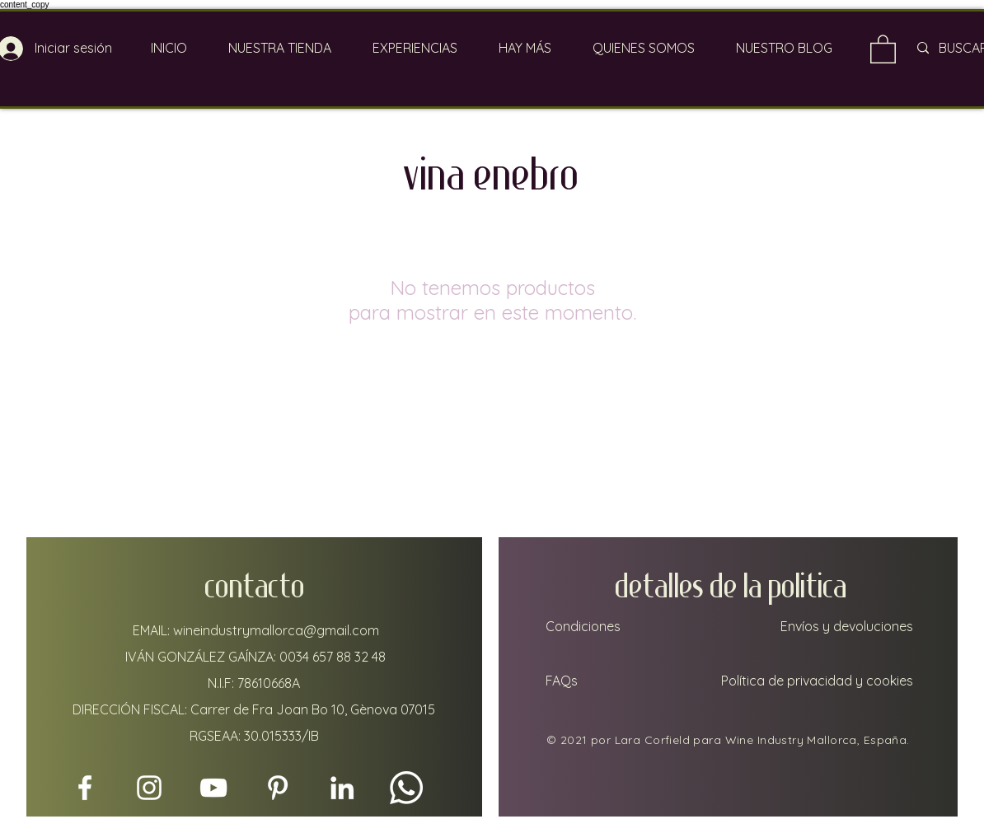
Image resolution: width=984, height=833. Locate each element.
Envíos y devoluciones (846, 626)
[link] (883, 48)
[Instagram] (149, 787)
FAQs (560, 680)
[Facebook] (84, 787)
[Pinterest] (277, 787)
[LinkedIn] (342, 787)
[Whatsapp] (406, 787)
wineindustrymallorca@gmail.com (276, 630)
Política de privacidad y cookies (817, 680)
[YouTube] (213, 787)
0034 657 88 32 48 (332, 656)
